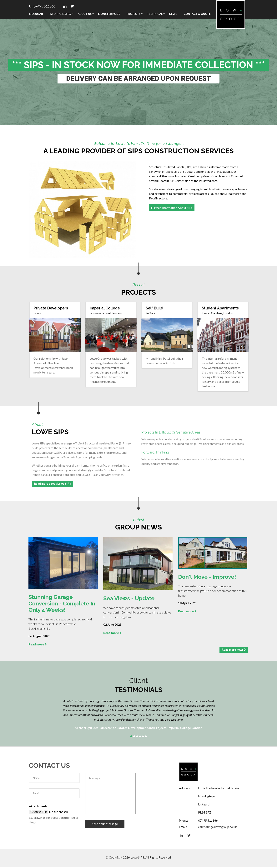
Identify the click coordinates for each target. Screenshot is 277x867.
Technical (155, 13)
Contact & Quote (197, 13)
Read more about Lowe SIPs (52, 483)
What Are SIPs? (60, 13)
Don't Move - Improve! (208, 577)
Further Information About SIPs (172, 207)
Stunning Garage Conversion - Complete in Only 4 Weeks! (60, 603)
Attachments (38, 806)
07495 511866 (42, 6)
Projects (133, 13)
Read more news (234, 649)
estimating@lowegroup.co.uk (217, 826)
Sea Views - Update (130, 598)
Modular (36, 13)
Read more (37, 644)
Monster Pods (109, 13)
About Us (85, 13)
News (173, 13)
